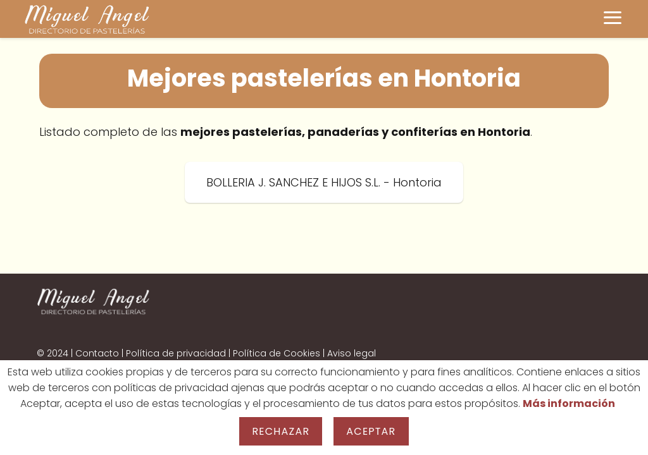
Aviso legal (351, 353)
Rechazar (280, 431)
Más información (569, 403)
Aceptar (371, 431)
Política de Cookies (276, 353)
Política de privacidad (176, 353)
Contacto (97, 353)
